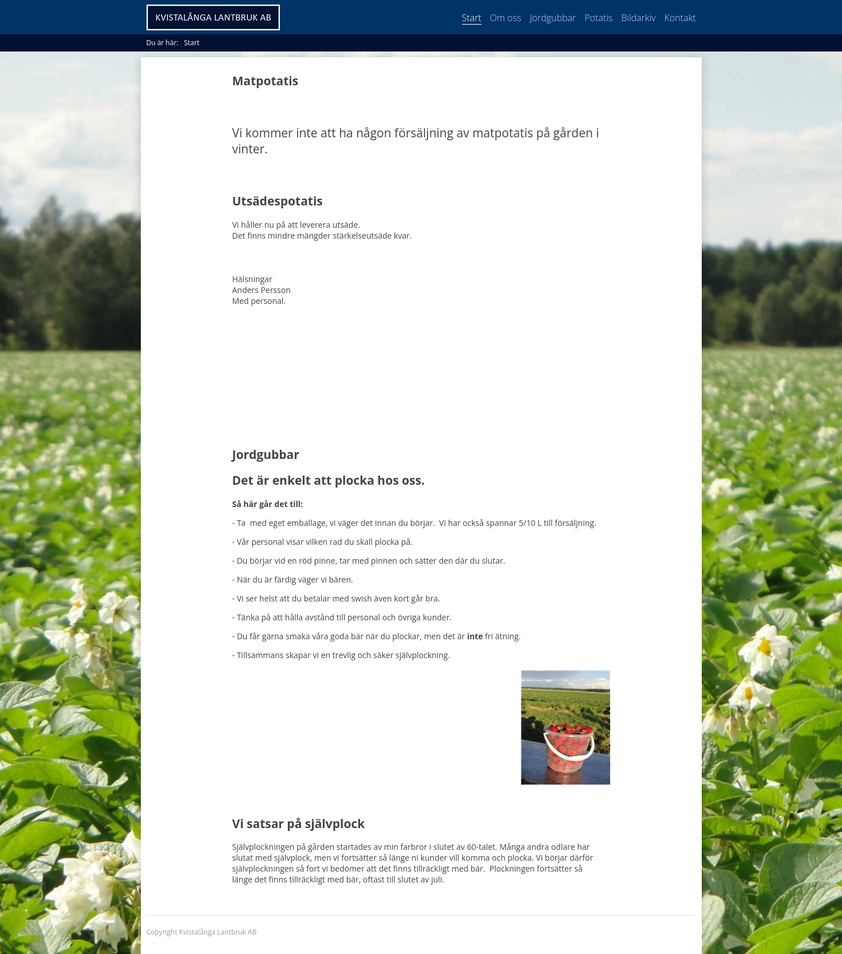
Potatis (598, 17)
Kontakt (679, 17)
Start (471, 17)
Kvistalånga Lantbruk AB (213, 17)
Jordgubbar (553, 17)
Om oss (505, 17)
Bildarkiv (638, 17)
